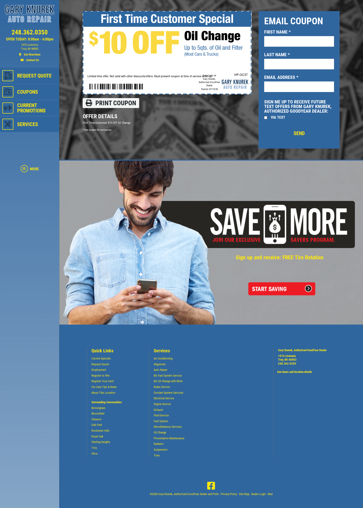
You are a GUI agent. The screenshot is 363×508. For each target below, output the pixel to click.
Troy (94, 447)
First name (277, 32)
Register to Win (100, 375)
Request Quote (100, 364)
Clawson (96, 419)
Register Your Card (102, 381)
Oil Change (160, 432)
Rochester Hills (100, 430)
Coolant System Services (168, 392)
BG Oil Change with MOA (168, 381)
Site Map (244, 494)
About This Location (103, 392)
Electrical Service (164, 398)
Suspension (160, 449)
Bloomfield (97, 413)
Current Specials (101, 358)
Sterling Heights (100, 442)
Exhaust (158, 410)
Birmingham (98, 408)
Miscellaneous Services (168, 426)
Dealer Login (258, 494)
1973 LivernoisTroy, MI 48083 (287, 358)
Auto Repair (160, 370)
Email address (281, 77)
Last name (277, 54)
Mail (270, 494)
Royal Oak (97, 436)
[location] (30, 49)
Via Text (278, 117)
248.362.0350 (287, 363)
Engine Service (162, 404)
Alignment (160, 364)
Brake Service (162, 387)
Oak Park (96, 425)
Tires (157, 455)
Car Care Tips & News (104, 387)
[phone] (30, 33)
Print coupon (111, 103)
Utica (94, 453)
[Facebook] (211, 485)
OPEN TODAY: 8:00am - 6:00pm (29, 39)
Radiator (159, 444)
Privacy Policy (229, 494)
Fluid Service (161, 415)
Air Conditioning (163, 358)
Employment (98, 370)
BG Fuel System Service (168, 375)
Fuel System (161, 421)
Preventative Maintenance (169, 438)
